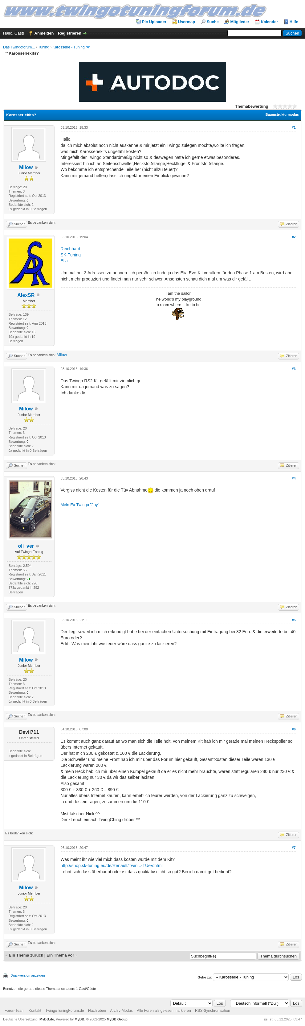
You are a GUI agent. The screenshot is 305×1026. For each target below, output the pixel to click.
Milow (26, 167)
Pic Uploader (154, 21)
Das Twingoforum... (19, 47)
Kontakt (35, 1010)
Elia (64, 260)
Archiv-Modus (121, 1010)
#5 (293, 620)
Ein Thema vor (60, 955)
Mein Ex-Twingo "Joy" (80, 504)
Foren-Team (15, 1010)
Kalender (269, 21)
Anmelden (44, 33)
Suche (213, 21)
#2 (293, 237)
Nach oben (97, 1010)
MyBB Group (117, 1019)
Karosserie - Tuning (69, 47)
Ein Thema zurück (26, 955)
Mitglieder (239, 21)
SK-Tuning (71, 254)
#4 (293, 478)
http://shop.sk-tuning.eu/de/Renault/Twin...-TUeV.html (112, 865)
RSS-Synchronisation (212, 1010)
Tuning (43, 47)
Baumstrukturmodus (282, 114)
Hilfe (294, 21)
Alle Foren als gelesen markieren (164, 1010)
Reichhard (70, 248)
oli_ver (26, 546)
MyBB (79, 1019)
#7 (293, 847)
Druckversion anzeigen (27, 975)
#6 (293, 729)
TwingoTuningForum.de (64, 1010)
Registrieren (69, 33)
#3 (293, 369)
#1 (293, 127)
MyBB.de (46, 1019)
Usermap (186, 21)
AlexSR (26, 295)
